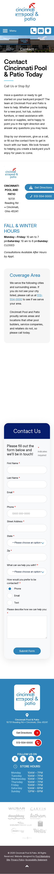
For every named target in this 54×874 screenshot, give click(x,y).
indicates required (42, 451)
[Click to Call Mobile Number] (33, 31)
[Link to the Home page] (11, 173)
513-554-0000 (24, 742)
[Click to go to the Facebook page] (15, 758)
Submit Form (27, 650)
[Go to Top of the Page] (27, 866)
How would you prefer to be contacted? (21, 581)
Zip (9, 550)
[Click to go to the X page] (23, 758)
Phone (11, 506)
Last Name (13, 477)
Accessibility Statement (36, 860)
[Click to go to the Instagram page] (31, 758)
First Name (13, 463)
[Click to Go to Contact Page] (41, 31)
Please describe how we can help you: (27, 611)
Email (10, 492)
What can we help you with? (22, 565)
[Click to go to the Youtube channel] (39, 758)
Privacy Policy (17, 860)
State (10, 536)
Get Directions (24, 732)
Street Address (15, 521)
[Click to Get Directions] (48, 31)
